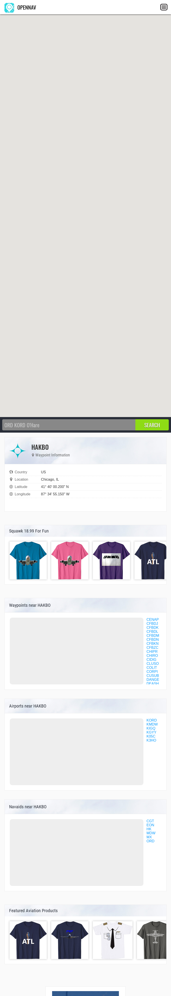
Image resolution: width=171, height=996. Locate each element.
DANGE (153, 679)
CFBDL (152, 631)
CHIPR (152, 651)
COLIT (152, 667)
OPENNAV (20, 7)
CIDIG (151, 659)
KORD (152, 720)
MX (149, 837)
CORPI (152, 671)
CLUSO (153, 663)
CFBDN (153, 639)
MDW (151, 833)
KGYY (151, 732)
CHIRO (152, 655)
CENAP (153, 619)
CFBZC (152, 647)
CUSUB (153, 675)
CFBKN (153, 643)
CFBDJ (152, 623)
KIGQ (151, 728)
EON (150, 825)
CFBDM (153, 635)
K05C (151, 736)
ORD (151, 841)
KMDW (152, 724)
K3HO (151, 740)
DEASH (153, 684)
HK (149, 829)
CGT (150, 821)
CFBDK (153, 627)
